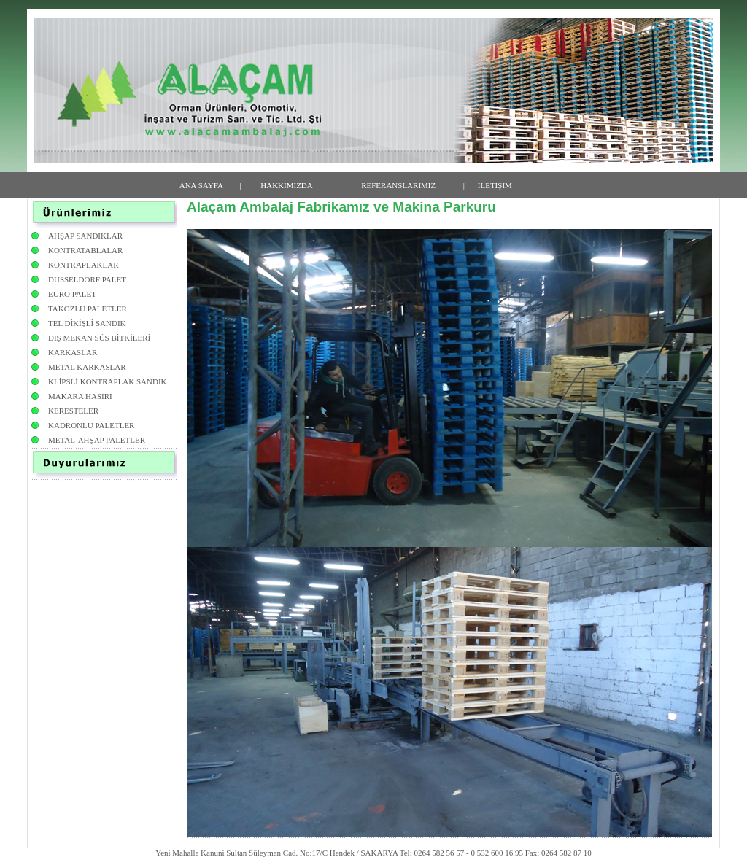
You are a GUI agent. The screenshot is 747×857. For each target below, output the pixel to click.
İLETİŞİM (495, 185)
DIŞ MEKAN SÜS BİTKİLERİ (99, 337)
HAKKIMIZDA (286, 185)
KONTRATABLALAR (85, 250)
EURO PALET (72, 294)
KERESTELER (73, 410)
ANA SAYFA (201, 185)
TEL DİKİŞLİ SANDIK (87, 323)
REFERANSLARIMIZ (398, 185)
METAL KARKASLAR (87, 366)
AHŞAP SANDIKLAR (85, 235)
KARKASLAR (72, 352)
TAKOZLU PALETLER (87, 308)
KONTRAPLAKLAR (83, 264)
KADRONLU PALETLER (91, 425)
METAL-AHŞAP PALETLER (96, 439)
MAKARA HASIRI (80, 396)
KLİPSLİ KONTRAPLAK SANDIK (107, 381)
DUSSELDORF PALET (87, 279)
